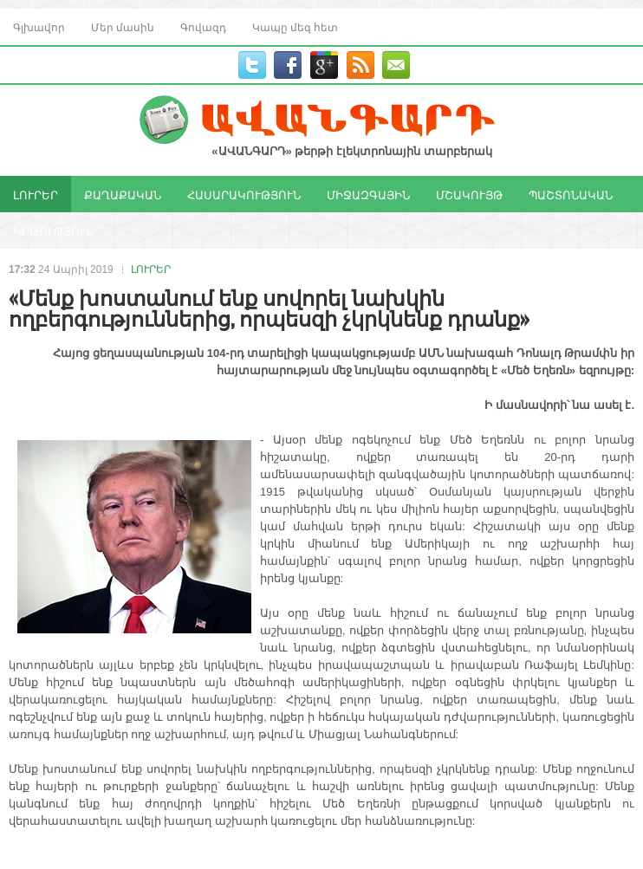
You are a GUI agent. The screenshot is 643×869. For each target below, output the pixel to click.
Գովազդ (203, 26)
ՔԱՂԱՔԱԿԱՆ (122, 194)
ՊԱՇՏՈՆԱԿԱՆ (571, 194)
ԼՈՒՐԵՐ (35, 194)
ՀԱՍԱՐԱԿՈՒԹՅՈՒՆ (244, 194)
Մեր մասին (122, 26)
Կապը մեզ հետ (295, 26)
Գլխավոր (39, 26)
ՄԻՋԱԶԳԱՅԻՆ (368, 194)
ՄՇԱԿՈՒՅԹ (469, 194)
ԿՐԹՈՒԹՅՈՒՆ (53, 230)
